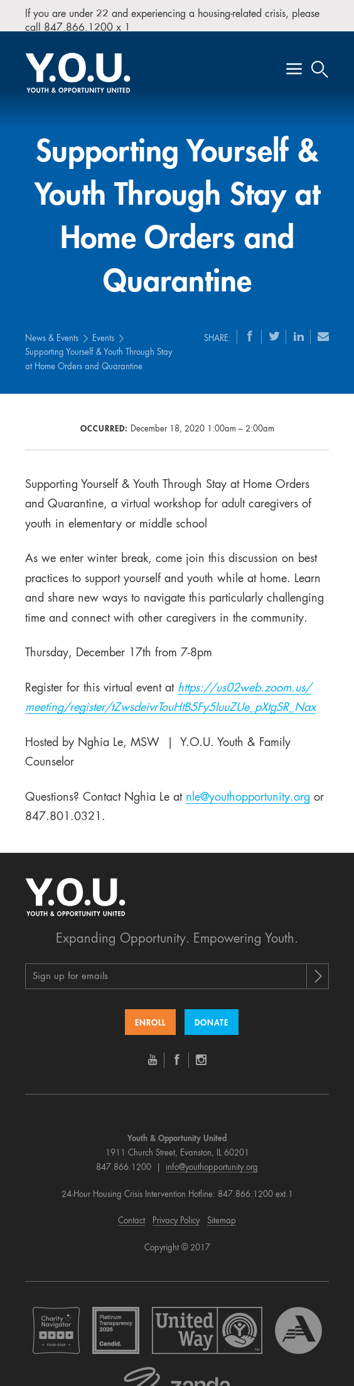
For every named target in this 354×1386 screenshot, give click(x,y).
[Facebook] (249, 325)
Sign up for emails (70, 967)
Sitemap (221, 1211)
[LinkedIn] (298, 325)
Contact (131, 1211)
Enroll (150, 1013)
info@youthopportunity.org (212, 1157)
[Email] (323, 325)
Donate (211, 1013)
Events (103, 328)
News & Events (51, 328)
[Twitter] (274, 325)
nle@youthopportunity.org (248, 787)
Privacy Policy (176, 1211)
